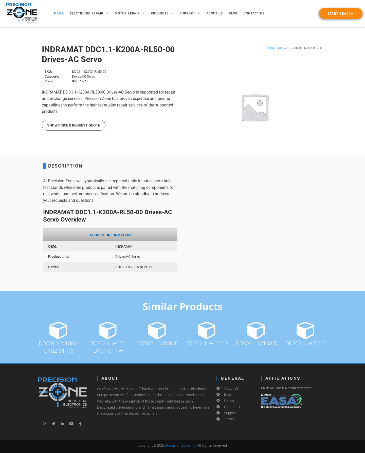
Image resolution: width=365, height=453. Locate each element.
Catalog (285, 48)
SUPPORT (190, 13)
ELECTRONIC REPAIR (89, 13)
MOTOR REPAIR (130, 13)
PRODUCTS (162, 13)
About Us (214, 13)
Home (272, 48)
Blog (233, 13)
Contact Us (254, 13)
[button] (340, 13)
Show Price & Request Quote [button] (73, 125)
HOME (59, 13)
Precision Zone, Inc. (181, 445)
